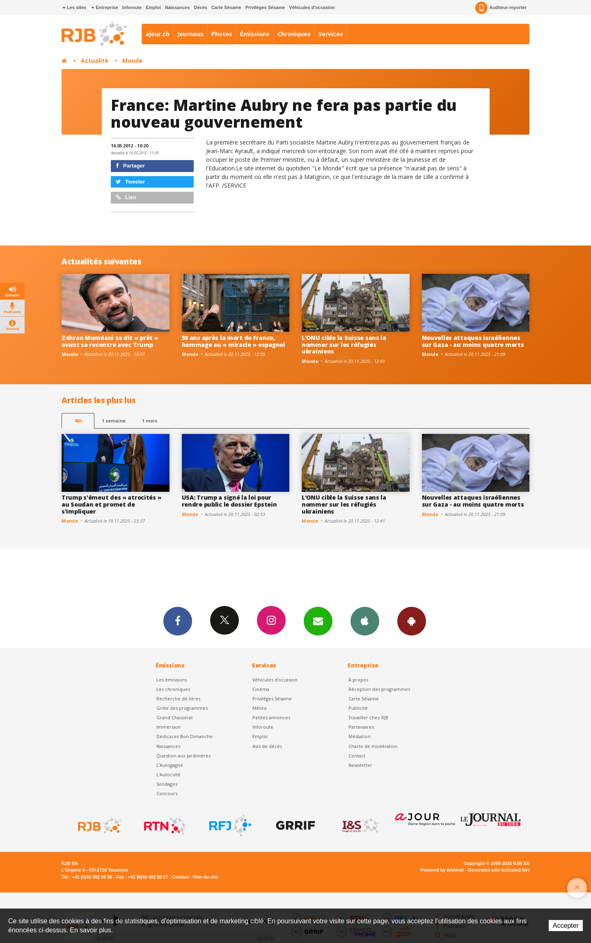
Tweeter (130, 182)
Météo (259, 708)
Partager (130, 166)
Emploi (153, 7)
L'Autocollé (168, 774)
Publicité (358, 708)
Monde (132, 60)
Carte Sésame (226, 7)
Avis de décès (267, 746)
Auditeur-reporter (501, 8)
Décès (200, 7)
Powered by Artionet (442, 869)
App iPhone (364, 621)
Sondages (166, 784)
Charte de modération (373, 746)
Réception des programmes (379, 689)
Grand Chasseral (174, 717)
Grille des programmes (182, 708)
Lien (126, 197)
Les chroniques (173, 689)
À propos (358, 679)
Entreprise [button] (104, 7)
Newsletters (318, 621)
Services (330, 34)
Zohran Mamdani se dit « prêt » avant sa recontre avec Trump (110, 341)
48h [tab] (78, 421)
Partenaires (361, 727)
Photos (221, 34)
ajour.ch (158, 34)
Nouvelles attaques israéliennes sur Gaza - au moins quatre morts (473, 341)
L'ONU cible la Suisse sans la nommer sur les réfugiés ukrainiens (344, 345)
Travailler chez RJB (368, 717)
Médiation (359, 736)
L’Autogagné (169, 765)
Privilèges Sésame (265, 7)
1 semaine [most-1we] (114, 421)
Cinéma (260, 689)
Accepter (566, 925)
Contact (356, 755)
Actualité (94, 60)
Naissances (177, 7)
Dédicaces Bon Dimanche (184, 736)
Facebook (177, 621)
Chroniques (294, 34)
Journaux (190, 34)
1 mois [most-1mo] (149, 421)
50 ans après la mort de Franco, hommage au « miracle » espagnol (233, 341)
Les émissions (171, 679)
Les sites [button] (74, 7)
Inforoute (132, 7)
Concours (166, 793)
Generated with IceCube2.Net (498, 869)
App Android (411, 621)
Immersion (168, 727)
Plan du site (205, 876)
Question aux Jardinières (183, 755)
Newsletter (360, 765)
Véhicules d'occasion (311, 7)
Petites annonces (271, 717)
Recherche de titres (178, 698)
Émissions (255, 34)
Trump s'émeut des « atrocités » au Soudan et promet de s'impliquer (111, 504)
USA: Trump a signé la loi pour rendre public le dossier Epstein (229, 500)
